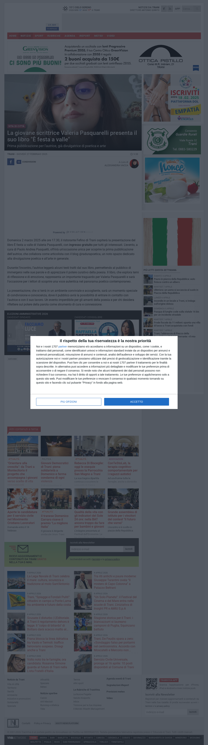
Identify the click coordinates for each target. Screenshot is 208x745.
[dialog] (104, 372)
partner (62, 346)
